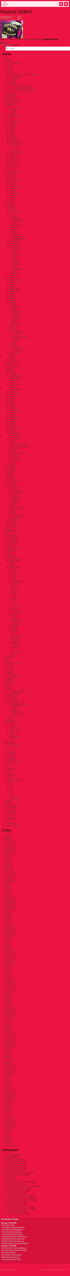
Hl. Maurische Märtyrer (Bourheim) (12, 474)
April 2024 (8, 892)
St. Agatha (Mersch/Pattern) (13, 121)
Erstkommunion (12, 663)
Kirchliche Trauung (10, 669)
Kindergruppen (16, 236)
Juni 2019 (8, 1024)
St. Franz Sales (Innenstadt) (12, 180)
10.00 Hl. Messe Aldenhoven (10, 1257)
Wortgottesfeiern (17, 492)
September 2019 (11, 1017)
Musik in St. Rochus (13, 327)
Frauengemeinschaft (19, 453)
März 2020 (8, 1004)
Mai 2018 (8, 1054)
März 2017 (8, 1086)
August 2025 (9, 855)
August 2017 (9, 1074)
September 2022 (11, 935)
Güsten (14, 577)
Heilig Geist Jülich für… (13, 826)
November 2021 (10, 958)
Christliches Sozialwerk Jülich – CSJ (13, 745)
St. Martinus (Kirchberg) (11, 466)
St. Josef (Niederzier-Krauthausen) (12, 403)
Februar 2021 (9, 978)
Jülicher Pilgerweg (13, 558)
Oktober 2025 (9, 851)
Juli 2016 (8, 1104)
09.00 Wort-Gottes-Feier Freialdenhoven (14, 1248)
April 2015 (8, 1138)
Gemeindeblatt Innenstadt (14, 1161)
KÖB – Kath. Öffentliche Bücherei (21, 86)
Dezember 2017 (10, 1065)
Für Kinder (11, 785)
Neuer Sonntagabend (12, 534)
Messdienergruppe (18, 508)
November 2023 (10, 903)
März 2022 (8, 949)
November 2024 (10, 876)
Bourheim (14, 572)
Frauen (9, 689)
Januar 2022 (9, 953)
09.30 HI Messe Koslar (8, 1253)
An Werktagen (12, 538)
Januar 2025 (9, 871)
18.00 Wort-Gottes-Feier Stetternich (12, 1241)
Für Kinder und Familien (12, 543)
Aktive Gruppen (14, 289)
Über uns (12, 184)
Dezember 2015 (10, 1120)
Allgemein (8, 1157)
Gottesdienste (14, 141)
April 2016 (8, 1111)
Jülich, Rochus (14, 598)
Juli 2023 (8, 912)
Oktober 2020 (9, 988)
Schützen (14, 460)
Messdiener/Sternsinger (20, 447)
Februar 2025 (9, 869)
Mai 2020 (8, 999)
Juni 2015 (8, 1134)
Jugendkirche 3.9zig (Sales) (15, 1175)
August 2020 (9, 992)
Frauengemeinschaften (17, 691)
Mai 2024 (8, 889)
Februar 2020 (9, 1006)
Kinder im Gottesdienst (16, 233)
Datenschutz (15, 1270)
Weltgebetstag (14, 693)
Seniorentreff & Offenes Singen (16, 250)
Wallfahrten (11, 556)
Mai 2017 (8, 1081)
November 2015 (10, 1122)
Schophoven (16, 620)
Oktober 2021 (9, 960)
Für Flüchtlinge (12, 695)
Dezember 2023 (10, 901)
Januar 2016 (9, 1118)
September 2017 (11, 1072)
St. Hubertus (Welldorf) (11, 128)
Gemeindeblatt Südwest (13, 1170)
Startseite (8, 61)
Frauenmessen (17, 490)
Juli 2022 (8, 940)
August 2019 (9, 1020)
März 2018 (8, 1058)
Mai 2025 (8, 862)
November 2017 (10, 1068)
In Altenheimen (12, 547)
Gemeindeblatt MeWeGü (13, 1163)
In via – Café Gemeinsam (11, 751)
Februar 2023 (9, 924)
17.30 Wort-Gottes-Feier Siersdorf (12, 1234)
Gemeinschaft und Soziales (14, 244)
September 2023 (11, 908)
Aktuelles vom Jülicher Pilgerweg (14, 563)
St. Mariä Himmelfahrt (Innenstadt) (11, 204)
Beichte (9, 673)
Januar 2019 (9, 1036)
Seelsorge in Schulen (11, 815)
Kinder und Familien (13, 190)
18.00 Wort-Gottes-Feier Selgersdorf (13, 1239)
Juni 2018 (8, 1052)
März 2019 (8, 1031)
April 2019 (8, 1029)
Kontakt (9, 93)
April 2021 (8, 974)
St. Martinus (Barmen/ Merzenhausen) (12, 426)
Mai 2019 (8, 1026)
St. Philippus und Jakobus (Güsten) (13, 160)
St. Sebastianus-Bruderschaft (16, 149)
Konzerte (14, 501)
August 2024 (9, 883)
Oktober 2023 (9, 905)
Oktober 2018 (9, 1042)
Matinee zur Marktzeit (11, 776)
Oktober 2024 (9, 878)
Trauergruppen (12, 755)
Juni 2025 (8, 860)
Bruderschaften (12, 698)
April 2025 (8, 864)
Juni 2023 (8, 915)
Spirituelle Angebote (12, 304)
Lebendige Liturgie (13, 285)
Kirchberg (14, 606)
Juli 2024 (8, 885)
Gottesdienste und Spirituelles (15, 377)
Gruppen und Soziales (14, 386)
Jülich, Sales (13, 603)
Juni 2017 (8, 1079)
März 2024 (8, 894)
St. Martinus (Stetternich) (11, 135)
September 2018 (11, 1045)
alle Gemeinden (10, 1154)
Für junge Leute (11, 791)
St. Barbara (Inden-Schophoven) (14, 395)
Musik (10, 764)
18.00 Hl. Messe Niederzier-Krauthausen (14, 1237)
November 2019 (10, 1013)
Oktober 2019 (9, 1015)
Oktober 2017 (9, 1070)
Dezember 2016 (10, 1093)
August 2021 (9, 965)
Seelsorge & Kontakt (9, 801)
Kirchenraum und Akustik (16, 498)
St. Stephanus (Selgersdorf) (12, 482)
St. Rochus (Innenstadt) (11, 297)
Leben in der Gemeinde (13, 418)
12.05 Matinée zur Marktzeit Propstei (13, 1227)
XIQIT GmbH (66, 1270)
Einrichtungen (12, 84)
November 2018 (10, 1040)
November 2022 (10, 931)
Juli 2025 (8, 857)
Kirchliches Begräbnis (11, 678)
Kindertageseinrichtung (20, 444)
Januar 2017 (9, 1090)
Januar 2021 (9, 981)
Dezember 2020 (10, 983)
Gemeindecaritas (17, 515)
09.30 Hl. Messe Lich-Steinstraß (11, 1255)
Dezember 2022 (10, 928)
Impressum (11, 97)
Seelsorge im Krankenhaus (11, 811)
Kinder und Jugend (13, 505)
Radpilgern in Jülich (15, 639)
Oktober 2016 (9, 1097)
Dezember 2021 (10, 956)
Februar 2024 (9, 896)
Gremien (10, 72)
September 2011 (11, 1145)
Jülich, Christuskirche (16, 580)
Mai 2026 (8, 835)
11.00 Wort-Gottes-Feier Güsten (11, 1259)
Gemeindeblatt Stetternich (14, 1168)
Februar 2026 (9, 842)
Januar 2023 (9, 926)
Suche (7, 58)
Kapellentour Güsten (16, 644)
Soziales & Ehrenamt (13, 196)
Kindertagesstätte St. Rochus (18, 333)
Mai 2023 (8, 917)
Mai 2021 (8, 972)
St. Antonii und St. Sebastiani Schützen (15, 258)
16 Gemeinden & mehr (13, 100)
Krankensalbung (13, 675)
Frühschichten (12, 549)
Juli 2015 (8, 1131)
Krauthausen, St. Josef (16, 612)
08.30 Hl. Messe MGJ (8, 1225)
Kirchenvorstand (15, 77)
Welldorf (14, 627)
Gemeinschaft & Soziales (10, 683)
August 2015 (9, 1129)
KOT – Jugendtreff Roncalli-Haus (21, 88)
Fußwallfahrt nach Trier (16, 313)
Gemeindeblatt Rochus (13, 1166)
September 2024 (11, 880)
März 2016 (8, 1113)
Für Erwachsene (13, 797)
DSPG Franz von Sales (13, 726)
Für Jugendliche (13, 540)
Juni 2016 (8, 1106)
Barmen (14, 570)
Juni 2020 (8, 997)
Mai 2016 (8, 1109)
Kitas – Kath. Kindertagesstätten (21, 90)
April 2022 (8, 947)
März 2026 (8, 839)
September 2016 (11, 1099)
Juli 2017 (8, 1077)
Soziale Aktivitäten (15, 272)
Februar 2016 (9, 1115)
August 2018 (9, 1047)
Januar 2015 (9, 1143)
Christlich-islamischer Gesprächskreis (12, 759)
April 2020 (8, 1001)
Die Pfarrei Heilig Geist (13, 63)
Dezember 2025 (10, 846)
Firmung (10, 666)
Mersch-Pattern (14, 616)
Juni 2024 (8, 887)
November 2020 (10, 985)
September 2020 (11, 990)
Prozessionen (16, 437)
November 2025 (10, 848)
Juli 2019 (8, 1022)
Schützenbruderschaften (18, 705)
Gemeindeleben (15, 145)
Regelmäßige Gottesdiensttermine (19, 219)
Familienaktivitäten (18, 239)
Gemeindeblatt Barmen (13, 1159)
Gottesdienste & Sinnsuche (10, 527)
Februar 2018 (9, 1061)
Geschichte (13, 522)
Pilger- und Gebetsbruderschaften (17, 701)
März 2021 (8, 976)
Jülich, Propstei (14, 594)
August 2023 (9, 910)
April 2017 (8, 1084)
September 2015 (11, 1127)
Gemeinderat (14, 138)
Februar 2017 (9, 1088)
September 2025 (11, 853)
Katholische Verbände (11, 722)
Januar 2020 (9, 1008)
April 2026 (8, 837)
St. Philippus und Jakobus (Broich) (13, 279)
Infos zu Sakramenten (16, 224)
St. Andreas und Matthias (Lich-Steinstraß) (13, 172)
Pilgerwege (13, 629)
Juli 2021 (8, 967)
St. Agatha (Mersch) (12, 1184)
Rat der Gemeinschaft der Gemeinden (23, 74)
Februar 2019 (9, 1033)
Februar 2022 (9, 951)
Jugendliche (13, 193)
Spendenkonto (12, 95)
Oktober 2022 (9, 933)
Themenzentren (13, 102)
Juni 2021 (8, 969)
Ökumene (10, 718)
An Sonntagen (12, 531)
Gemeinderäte (14, 79)
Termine (10, 68)
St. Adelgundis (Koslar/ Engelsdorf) (12, 369)
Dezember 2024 (10, 873)
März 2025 (8, 867)
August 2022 (9, 937)
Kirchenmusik (14, 241)
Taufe (9, 661)
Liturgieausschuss (16, 143)
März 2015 (8, 1141)
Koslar (13, 609)
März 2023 (8, 921)
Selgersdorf (15, 622)
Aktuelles (10, 65)
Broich (13, 574)
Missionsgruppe (17, 517)
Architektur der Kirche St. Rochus (14, 355)
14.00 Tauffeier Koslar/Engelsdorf (12, 1230)
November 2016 (10, 1095)
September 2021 (11, 963)
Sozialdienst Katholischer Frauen (13, 736)
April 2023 (8, 919)
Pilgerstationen (14, 568)
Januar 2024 (9, 899)
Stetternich (15, 625)
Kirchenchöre (14, 154)
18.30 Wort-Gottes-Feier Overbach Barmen (14, 1243)
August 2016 (9, 1102)
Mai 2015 (8, 1136)
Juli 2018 (8, 1049)
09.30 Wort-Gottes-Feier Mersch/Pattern (14, 1250)
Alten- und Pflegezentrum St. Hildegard (16, 348)
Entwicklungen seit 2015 (14, 110)
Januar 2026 (9, 844)
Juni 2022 (8, 942)
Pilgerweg (8, 1179)
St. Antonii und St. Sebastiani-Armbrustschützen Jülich (18, 711)
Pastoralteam (12, 81)
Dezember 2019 (10, 1010)
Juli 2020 (8, 994)
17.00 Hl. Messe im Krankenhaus (11, 1232)
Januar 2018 (9, 1063)
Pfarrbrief (10, 70)
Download (5, 43)
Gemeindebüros (12, 805)
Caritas (9, 741)
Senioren (14, 456)
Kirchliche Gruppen (12, 511)
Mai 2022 (8, 944)
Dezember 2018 (10, 1038)
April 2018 (8, 1056)
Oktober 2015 (9, 1125)
